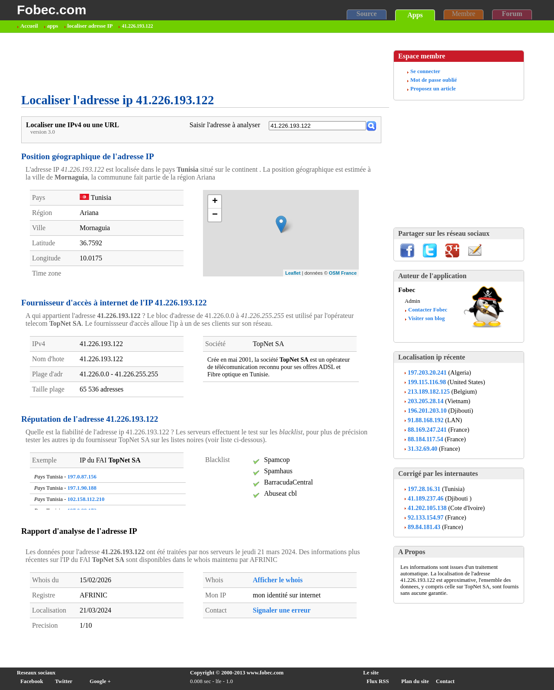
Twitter (63, 681)
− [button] (215, 215)
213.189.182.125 (429, 391)
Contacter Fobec (427, 310)
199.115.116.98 (427, 382)
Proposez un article (433, 89)
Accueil (29, 26)
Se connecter (425, 71)
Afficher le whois (278, 580)
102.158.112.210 (86, 499)
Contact (445, 681)
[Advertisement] (178, 63)
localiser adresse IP (90, 26)
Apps (415, 15)
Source (367, 13)
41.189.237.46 (426, 498)
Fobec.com (51, 9)
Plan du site (415, 681)
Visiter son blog (426, 318)
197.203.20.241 (427, 372)
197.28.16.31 (424, 488)
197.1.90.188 (82, 488)
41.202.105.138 (427, 507)
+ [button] (215, 201)
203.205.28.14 (426, 401)
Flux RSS (378, 681)
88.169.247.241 (427, 429)
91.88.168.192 (426, 420)
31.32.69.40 (422, 448)
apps (52, 26)
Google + (100, 681)
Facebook (31, 681)
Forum (512, 13)
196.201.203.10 (427, 410)
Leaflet (292, 273)
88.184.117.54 (425, 439)
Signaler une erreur (282, 610)
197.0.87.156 (82, 477)
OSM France (343, 273)
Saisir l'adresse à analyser (225, 124)
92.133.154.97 (426, 517)
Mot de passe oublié (433, 80)
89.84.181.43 (424, 526)
